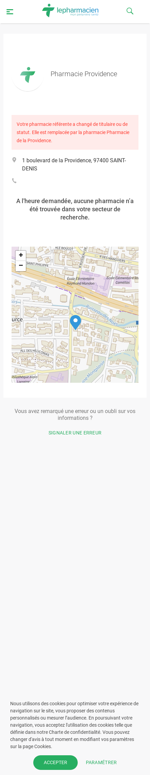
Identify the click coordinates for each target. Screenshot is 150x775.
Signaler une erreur (75, 432)
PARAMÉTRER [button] (101, 762)
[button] (75, 323)
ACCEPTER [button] (55, 762)
